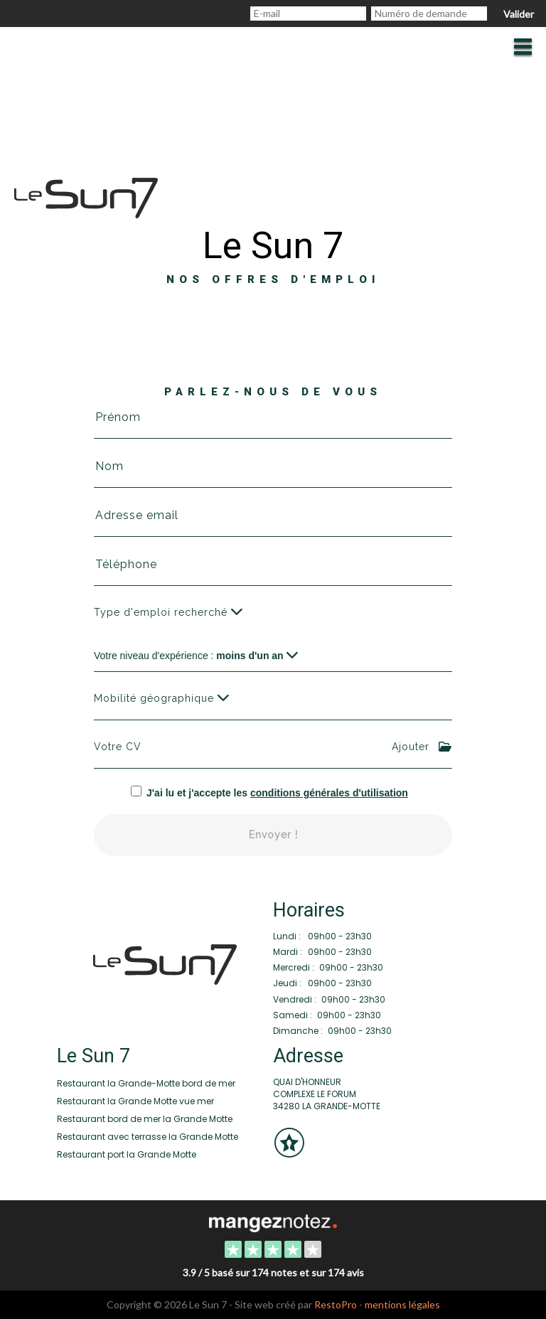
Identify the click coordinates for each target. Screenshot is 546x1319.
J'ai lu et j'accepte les (277, 793)
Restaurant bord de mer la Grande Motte (144, 1119)
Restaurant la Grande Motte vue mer (135, 1101)
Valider (518, 14)
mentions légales (402, 1304)
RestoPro (335, 1304)
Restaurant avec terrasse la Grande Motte (147, 1137)
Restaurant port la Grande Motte (126, 1154)
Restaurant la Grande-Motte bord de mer (146, 1083)
